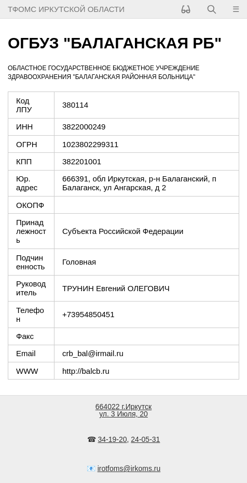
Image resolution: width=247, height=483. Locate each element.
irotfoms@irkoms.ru (129, 468)
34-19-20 (112, 439)
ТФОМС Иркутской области (66, 9)
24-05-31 (145, 439)
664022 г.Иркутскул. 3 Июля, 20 (123, 410)
